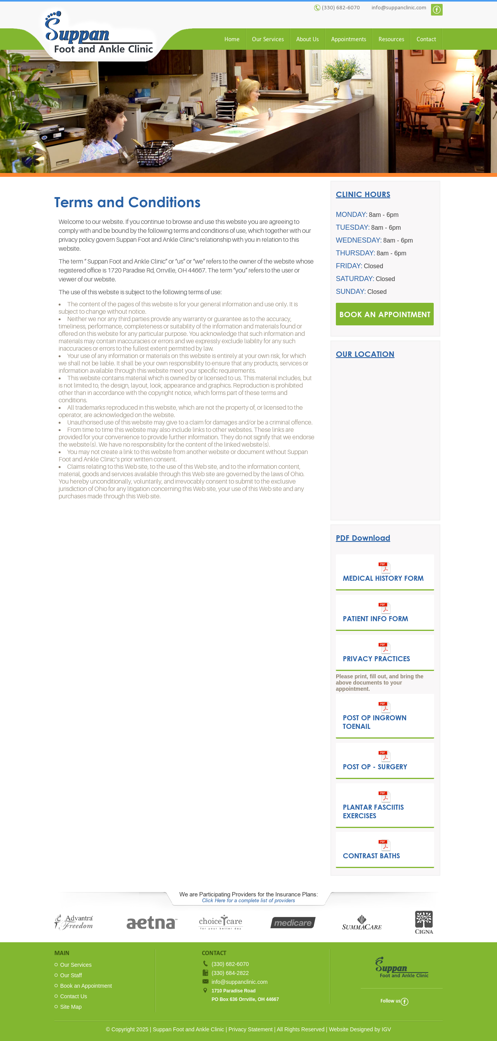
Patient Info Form (375, 612)
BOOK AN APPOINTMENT (384, 314)
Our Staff (71, 975)
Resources (391, 39)
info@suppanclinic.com (399, 7)
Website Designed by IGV (360, 1029)
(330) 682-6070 (341, 7)
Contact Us (73, 996)
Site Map (71, 1007)
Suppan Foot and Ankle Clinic (188, 1029)
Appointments (348, 39)
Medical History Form (383, 571)
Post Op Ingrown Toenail (375, 715)
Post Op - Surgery (375, 760)
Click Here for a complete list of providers (248, 900)
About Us (307, 39)
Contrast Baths (371, 849)
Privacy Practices (376, 652)
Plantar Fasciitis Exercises (373, 805)
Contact (426, 39)
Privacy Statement (251, 1029)
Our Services (268, 39)
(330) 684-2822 (230, 973)
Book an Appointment (86, 986)
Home (232, 39)
